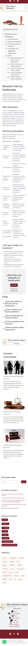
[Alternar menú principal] (26, 7)
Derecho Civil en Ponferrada (11, 35)
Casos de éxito (14, 618)
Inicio (14, 611)
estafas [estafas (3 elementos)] (4, 565)
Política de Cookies (14, 624)
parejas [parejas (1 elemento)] (10, 572)
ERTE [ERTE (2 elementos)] (18, 561)
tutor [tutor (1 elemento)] (15, 579)
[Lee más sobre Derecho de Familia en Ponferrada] (14, 367)
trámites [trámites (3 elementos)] (5, 579)
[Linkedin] (18, 1)
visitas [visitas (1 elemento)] (20, 579)
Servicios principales (14, 41)
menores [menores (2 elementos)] (12, 568)
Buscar (23, 481)
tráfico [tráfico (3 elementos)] (23, 575)
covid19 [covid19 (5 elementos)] (21, 558)
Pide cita (14, 285)
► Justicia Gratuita (7, 541)
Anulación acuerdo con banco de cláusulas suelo (13, 497)
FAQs (10, 55)
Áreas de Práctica (14, 613)
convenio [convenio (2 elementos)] (5, 558)
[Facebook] (10, 1)
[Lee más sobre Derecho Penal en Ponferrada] (14, 402)
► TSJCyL (5, 538)
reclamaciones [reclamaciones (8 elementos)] (7, 575)
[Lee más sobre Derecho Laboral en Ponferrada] (14, 436)
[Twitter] (14, 1)
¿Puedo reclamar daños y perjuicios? (16, 78)
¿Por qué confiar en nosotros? (14, 45)
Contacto (14, 620)
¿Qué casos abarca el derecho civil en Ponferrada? (17, 60)
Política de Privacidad (14, 626)
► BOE (4, 519)
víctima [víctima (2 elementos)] (4, 582)
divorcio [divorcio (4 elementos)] (12, 561)
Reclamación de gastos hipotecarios (10, 508)
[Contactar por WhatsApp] (4, 642)
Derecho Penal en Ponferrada (11, 412)
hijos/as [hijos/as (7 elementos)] (19, 565)
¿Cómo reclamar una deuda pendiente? (17, 65)
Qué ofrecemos (13, 39)
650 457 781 (14, 291)
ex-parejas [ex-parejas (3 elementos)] (12, 565)
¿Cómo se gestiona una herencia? (16, 73)
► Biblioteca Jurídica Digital (9, 545)
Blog (14, 616)
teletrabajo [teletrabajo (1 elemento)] (16, 575)
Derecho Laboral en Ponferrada (12, 445)
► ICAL (5, 531)
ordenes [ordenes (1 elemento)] (4, 572)
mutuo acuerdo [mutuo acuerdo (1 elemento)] (20, 568)
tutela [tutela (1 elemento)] (10, 579)
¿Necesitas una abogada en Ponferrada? (13, 51)
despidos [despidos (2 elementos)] (5, 561)
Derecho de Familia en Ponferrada (13, 376)
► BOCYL (5, 523)
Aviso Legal (14, 622)
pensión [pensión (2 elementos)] (16, 572)
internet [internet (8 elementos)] (5, 569)
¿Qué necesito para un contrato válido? (17, 69)
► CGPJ (5, 534)
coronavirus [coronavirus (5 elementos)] (13, 558)
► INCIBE (5, 528)
